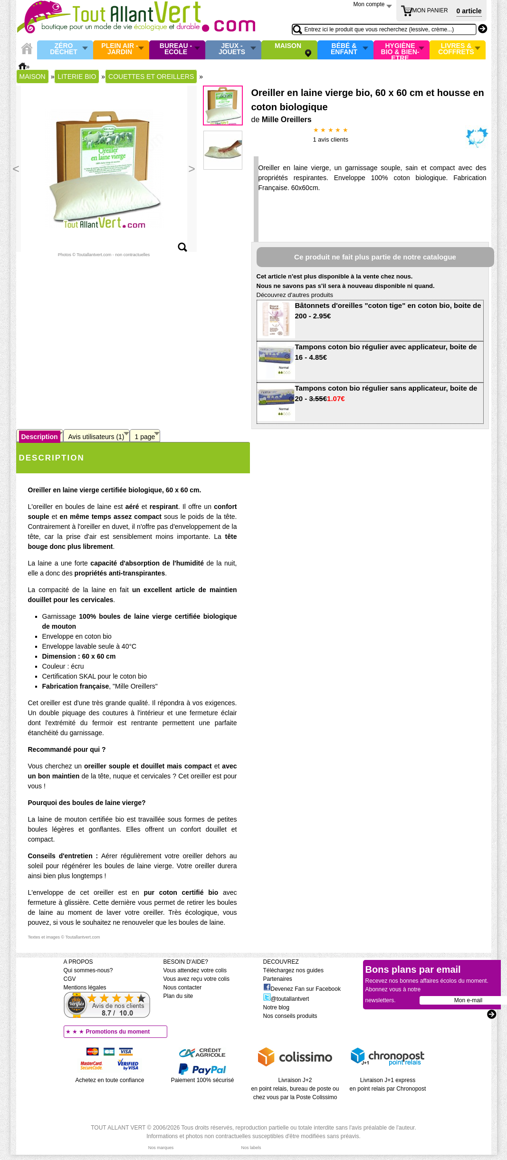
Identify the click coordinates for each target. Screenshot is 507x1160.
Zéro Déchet (63, 49)
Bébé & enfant (344, 49)
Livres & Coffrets (456, 49)
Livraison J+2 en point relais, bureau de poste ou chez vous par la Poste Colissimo (295, 1089)
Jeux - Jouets (232, 49)
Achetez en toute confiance (110, 1080)
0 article (469, 11)
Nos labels (251, 1147)
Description (39, 437)
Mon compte (369, 4)
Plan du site (178, 996)
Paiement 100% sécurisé (202, 1080)
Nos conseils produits (290, 1016)
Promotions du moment (118, 1031)
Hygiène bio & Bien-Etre (400, 50)
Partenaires (277, 979)
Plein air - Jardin (119, 49)
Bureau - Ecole (176, 49)
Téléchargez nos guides (293, 970)
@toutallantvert (286, 999)
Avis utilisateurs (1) (96, 437)
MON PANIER (430, 10)
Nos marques (161, 1147)
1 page (145, 437)
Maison (288, 46)
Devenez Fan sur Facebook (302, 989)
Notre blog (276, 1007)
